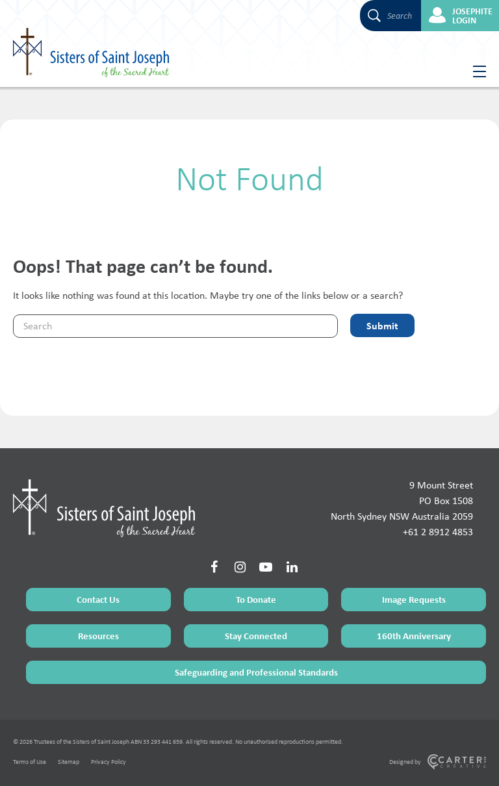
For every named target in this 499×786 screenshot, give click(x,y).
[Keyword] (175, 326)
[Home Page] (104, 508)
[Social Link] (213, 567)
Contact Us (98, 599)
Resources (98, 635)
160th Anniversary (414, 635)
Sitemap (68, 761)
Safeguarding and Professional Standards (256, 672)
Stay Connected (256, 635)
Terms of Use (29, 761)
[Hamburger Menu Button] (474, 71)
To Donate (256, 599)
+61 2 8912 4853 (438, 532)
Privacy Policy (108, 761)
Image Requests (414, 599)
